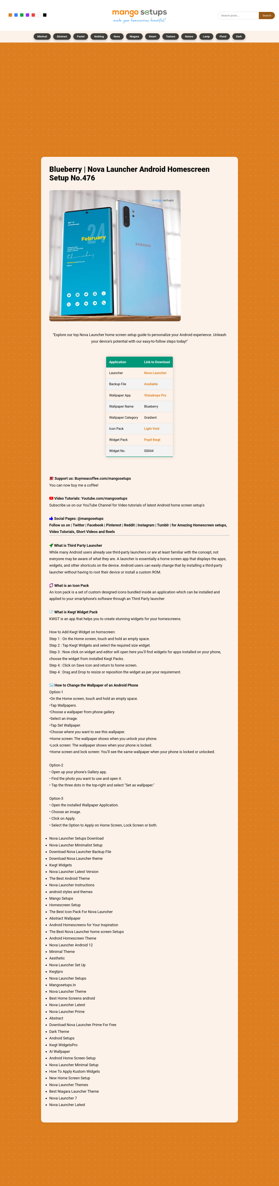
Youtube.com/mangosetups (104, 498)
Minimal (42, 36)
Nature (189, 36)
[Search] (238, 15)
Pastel (81, 36)
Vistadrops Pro (155, 395)
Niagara (134, 36)
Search (267, 15)
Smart (152, 36)
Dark (239, 36)
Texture (170, 36)
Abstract (62, 36)
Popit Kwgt (152, 440)
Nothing (99, 36)
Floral (222, 36)
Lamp (206, 36)
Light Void (151, 429)
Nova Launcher (155, 373)
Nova (117, 36)
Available (151, 384)
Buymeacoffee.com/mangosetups (103, 478)
